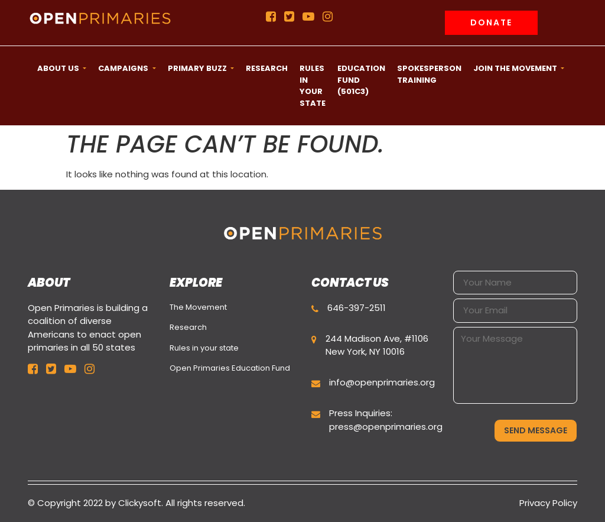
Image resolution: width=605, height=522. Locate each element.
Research (188, 327)
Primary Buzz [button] (198, 68)
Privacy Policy (548, 503)
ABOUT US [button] (59, 68)
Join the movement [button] (516, 68)
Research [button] (267, 68)
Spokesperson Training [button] (429, 74)
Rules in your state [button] (313, 86)
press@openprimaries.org (386, 426)
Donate (491, 22)
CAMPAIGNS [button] (124, 68)
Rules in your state (204, 348)
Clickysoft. (140, 503)
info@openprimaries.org (382, 382)
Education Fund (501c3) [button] (361, 80)
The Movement (198, 307)
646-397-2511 (356, 307)
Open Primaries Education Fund (230, 368)
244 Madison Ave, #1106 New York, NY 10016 (377, 345)
